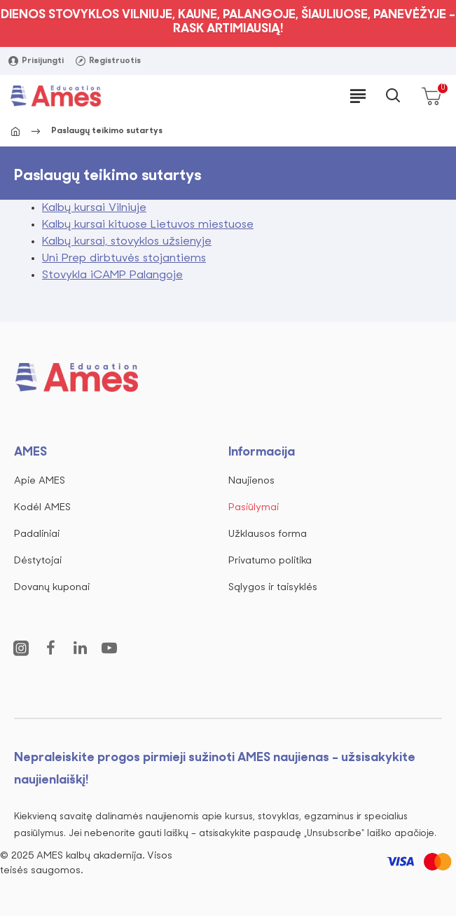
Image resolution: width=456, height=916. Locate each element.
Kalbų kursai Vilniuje (94, 208)
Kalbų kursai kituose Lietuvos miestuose (148, 225)
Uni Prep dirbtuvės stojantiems (124, 258)
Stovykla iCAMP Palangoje (112, 275)
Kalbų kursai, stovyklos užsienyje (127, 241)
